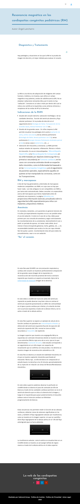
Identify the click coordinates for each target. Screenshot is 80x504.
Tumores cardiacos (47, 159)
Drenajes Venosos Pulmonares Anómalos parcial (45, 140)
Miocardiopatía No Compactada (44, 154)
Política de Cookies (38, 497)
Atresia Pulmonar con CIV (39, 127)
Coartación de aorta (35, 343)
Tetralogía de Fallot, (26, 137)
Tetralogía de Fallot (38, 124)
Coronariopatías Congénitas (35, 168)
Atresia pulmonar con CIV (42, 137)
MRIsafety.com (49, 196)
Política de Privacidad (53, 497)
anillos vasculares (30, 135)
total (21, 143)
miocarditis (31, 331)
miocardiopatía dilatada (49, 323)
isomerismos (39, 143)
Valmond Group (24, 497)
